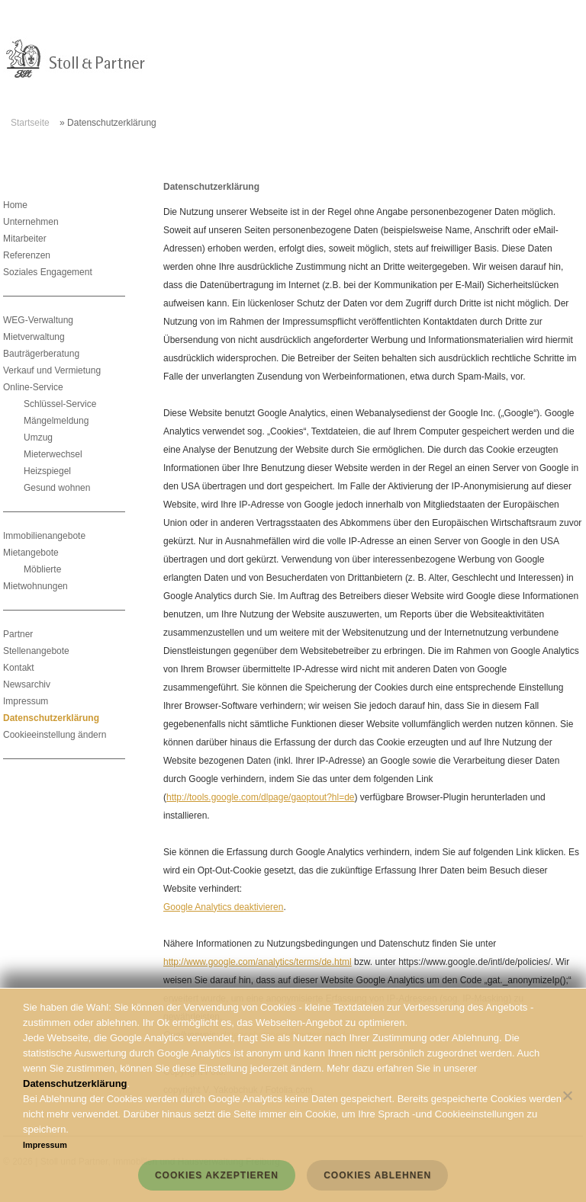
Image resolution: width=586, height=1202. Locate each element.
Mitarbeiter (25, 238)
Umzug (38, 437)
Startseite (30, 122)
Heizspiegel (47, 471)
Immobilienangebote (44, 535)
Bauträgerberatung (41, 353)
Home (15, 205)
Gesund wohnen (57, 487)
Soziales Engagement (47, 272)
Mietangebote (31, 552)
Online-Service (33, 387)
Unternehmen (31, 221)
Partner (18, 634)
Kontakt (18, 667)
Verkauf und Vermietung (52, 370)
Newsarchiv (26, 684)
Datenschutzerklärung (51, 718)
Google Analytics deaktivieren (223, 907)
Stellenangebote (36, 651)
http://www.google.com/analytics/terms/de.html (257, 962)
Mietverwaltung (34, 337)
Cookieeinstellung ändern (54, 734)
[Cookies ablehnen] (567, 1095)
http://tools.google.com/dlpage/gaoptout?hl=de (260, 797)
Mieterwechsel (53, 454)
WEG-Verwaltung (38, 320)
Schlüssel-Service (60, 404)
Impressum (25, 701)
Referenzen (26, 255)
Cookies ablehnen (377, 1175)
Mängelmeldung (56, 420)
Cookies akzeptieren (217, 1175)
